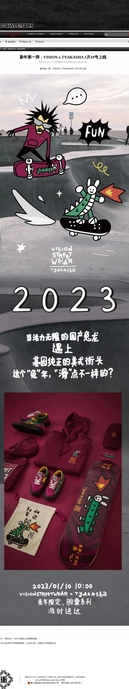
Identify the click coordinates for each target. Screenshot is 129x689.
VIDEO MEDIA (56, 34)
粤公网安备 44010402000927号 (43, 683)
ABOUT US (30, 677)
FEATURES (89, 34)
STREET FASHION (35, 34)
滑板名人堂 (26, 42)
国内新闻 (11, 42)
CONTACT (42, 677)
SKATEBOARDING (13, 34)
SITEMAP (80, 677)
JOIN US (52, 677)
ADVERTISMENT (66, 677)
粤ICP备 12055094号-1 (72, 683)
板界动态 (12, 49)
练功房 (41, 42)
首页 (4, 49)
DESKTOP (73, 34)
